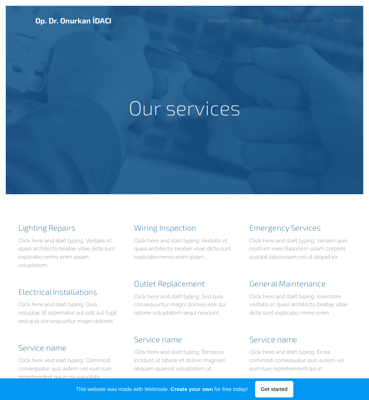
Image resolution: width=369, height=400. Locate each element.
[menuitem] (208, 21)
